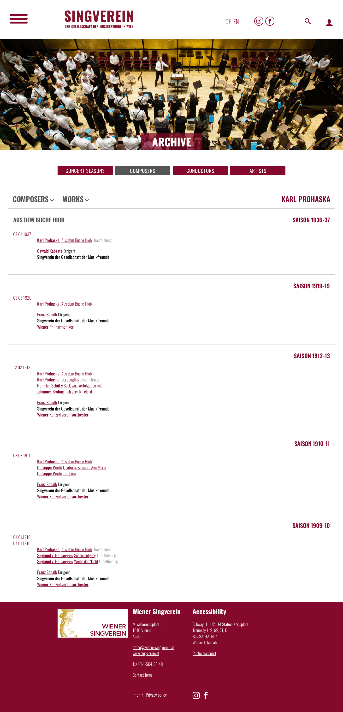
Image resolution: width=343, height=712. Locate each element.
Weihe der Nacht (86, 561)
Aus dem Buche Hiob (76, 240)
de (228, 21)
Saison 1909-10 (311, 525)
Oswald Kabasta (50, 251)
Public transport (204, 653)
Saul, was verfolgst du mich (84, 385)
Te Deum (69, 473)
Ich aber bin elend (79, 391)
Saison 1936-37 (311, 219)
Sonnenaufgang (85, 555)
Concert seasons (85, 170)
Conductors (200, 170)
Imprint (138, 695)
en (236, 21)
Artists (257, 170)
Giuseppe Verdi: (49, 467)
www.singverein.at (146, 653)
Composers (142, 170)
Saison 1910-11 (312, 443)
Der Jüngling (70, 379)
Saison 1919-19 (311, 285)
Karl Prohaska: (48, 240)
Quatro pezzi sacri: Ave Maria (84, 467)
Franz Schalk (47, 314)
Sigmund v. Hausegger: (55, 555)
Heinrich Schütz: (50, 385)
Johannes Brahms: (51, 391)
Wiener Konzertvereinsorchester (63, 414)
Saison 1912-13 (312, 355)
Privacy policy (156, 695)
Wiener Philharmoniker (55, 327)
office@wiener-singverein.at (153, 647)
